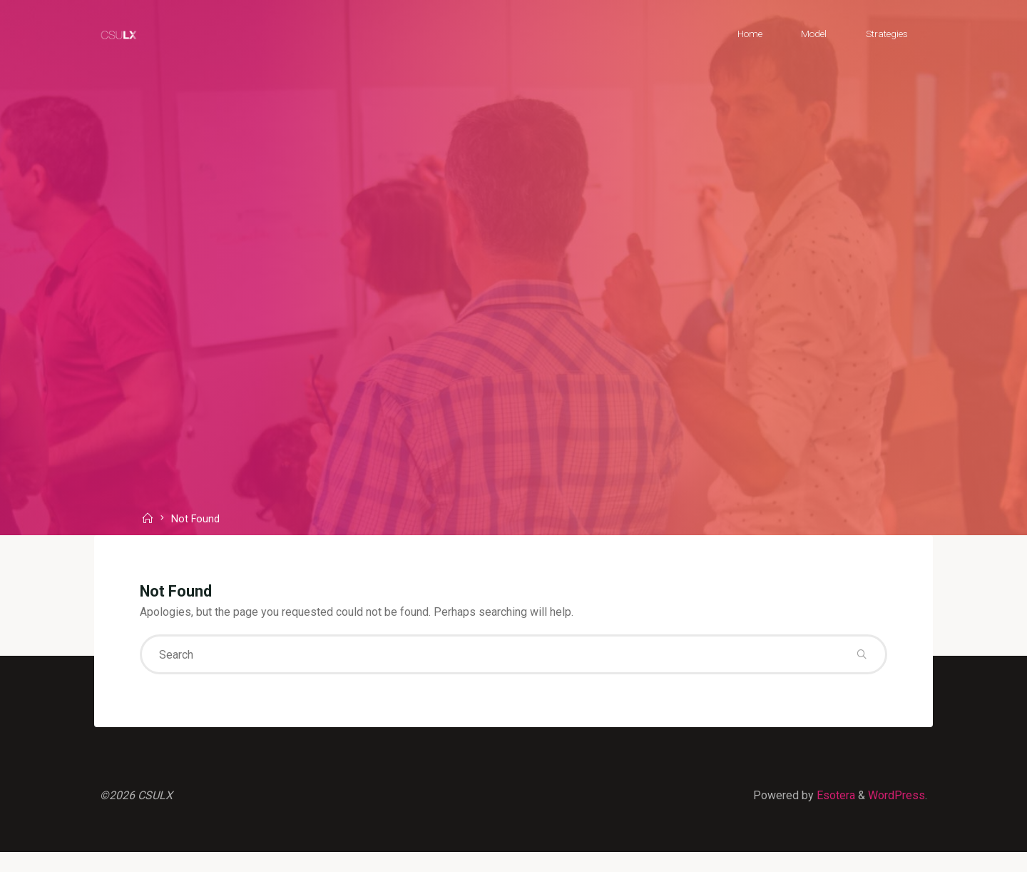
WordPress (896, 795)
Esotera (834, 795)
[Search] (862, 654)
